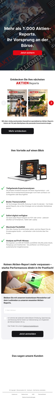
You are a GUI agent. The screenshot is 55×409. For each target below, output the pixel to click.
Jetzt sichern (27, 52)
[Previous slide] (3, 103)
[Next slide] (51, 103)
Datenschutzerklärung (30, 326)
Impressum (14, 394)
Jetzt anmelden (27, 334)
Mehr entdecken (17, 131)
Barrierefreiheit (42, 394)
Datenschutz (24, 394)
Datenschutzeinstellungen (28, 397)
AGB (33, 394)
